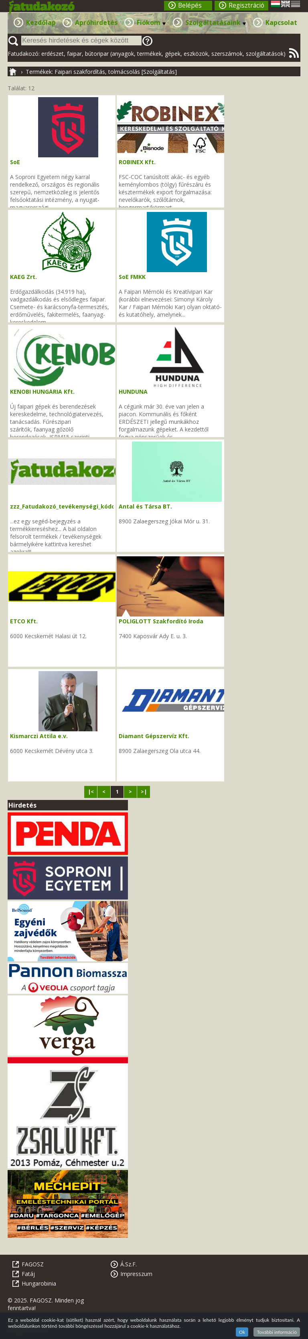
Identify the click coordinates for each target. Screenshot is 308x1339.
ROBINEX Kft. (137, 162)
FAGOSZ (33, 1264)
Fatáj (28, 1274)
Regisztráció (246, 5)
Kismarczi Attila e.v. (39, 736)
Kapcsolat (281, 22)
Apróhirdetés (96, 22)
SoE (15, 162)
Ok (242, 1332)
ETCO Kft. (24, 621)
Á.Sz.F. (128, 1264)
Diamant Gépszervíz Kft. (154, 736)
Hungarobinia (39, 1283)
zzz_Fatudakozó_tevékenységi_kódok (64, 506)
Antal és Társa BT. (145, 506)
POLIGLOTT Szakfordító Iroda (161, 621)
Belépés (190, 5)
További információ (277, 1332)
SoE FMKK (132, 277)
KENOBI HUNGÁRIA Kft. (42, 391)
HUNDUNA (133, 391)
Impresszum (136, 1274)
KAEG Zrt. (23, 277)
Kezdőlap (41, 22)
